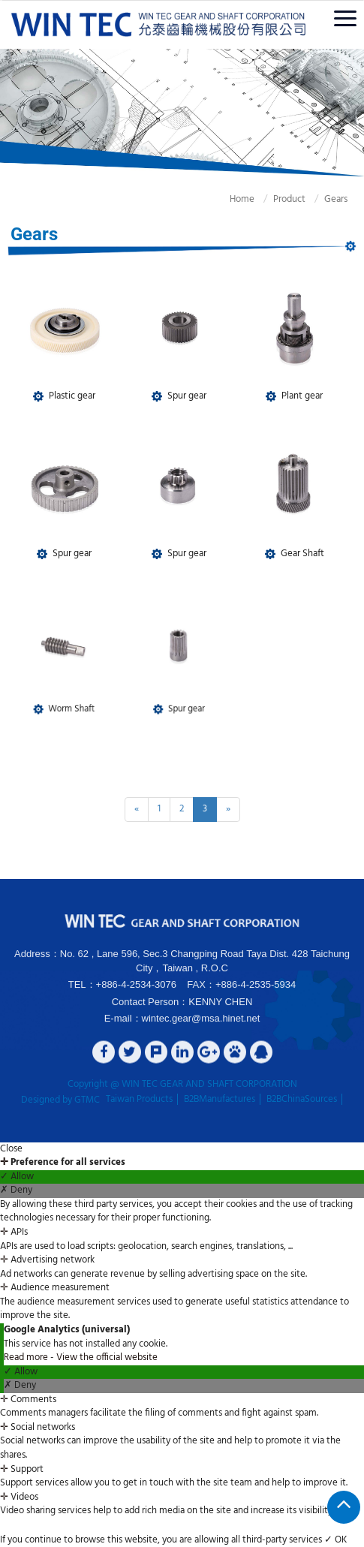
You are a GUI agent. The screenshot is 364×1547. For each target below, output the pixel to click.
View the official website (107, 1357)
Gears (322, 199)
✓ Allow (17, 1177)
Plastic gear (71, 394)
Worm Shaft (68, 689)
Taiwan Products (139, 1100)
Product (276, 199)
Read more (27, 1357)
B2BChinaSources (301, 1100)
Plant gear (301, 394)
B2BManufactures (219, 1100)
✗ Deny (16, 1191)
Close (11, 1149)
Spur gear (186, 394)
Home (228, 199)
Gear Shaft (302, 552)
